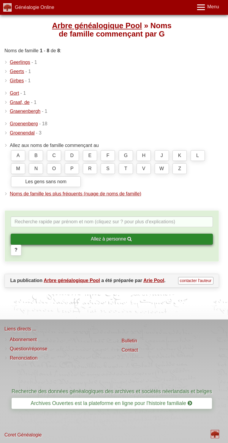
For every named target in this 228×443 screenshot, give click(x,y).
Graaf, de (20, 102)
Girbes (17, 80)
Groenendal (22, 132)
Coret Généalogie (23, 434)
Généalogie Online (34, 7)
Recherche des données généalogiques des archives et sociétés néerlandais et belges (112, 391)
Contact (130, 349)
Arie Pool (153, 280)
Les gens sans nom (45, 181)
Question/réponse (28, 348)
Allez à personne (111, 238)
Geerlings (20, 62)
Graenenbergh (25, 111)
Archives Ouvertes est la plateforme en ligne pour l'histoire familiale (111, 403)
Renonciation (23, 357)
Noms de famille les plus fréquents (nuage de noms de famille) (75, 193)
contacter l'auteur (196, 280)
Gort (14, 93)
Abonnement (23, 339)
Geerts (17, 71)
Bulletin (129, 340)
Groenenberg (24, 123)
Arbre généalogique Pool (97, 25)
